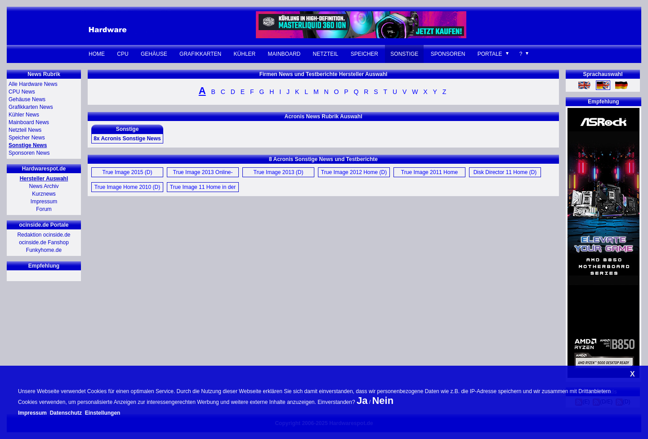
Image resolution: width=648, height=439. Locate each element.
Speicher (364, 54)
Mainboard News (29, 122)
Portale (490, 54)
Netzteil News (25, 130)
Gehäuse (154, 54)
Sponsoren (448, 54)
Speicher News (27, 137)
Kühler (245, 54)
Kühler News (24, 115)
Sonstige (404, 54)
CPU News (22, 92)
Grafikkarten (200, 54)
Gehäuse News (27, 99)
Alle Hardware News (33, 84)
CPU (122, 54)
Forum (44, 209)
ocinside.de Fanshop (44, 242)
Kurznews (44, 194)
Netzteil (326, 54)
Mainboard (284, 54)
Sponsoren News (29, 153)
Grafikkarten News (31, 107)
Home (97, 54)
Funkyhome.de (44, 250)
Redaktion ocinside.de (43, 235)
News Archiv (43, 186)
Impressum (44, 201)
